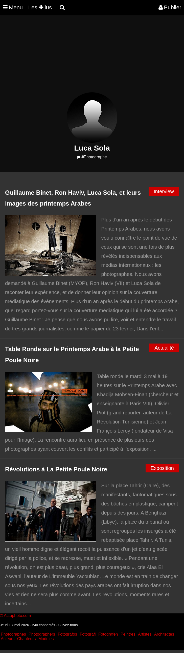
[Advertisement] (92, 57)
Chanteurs (26, 639)
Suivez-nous (68, 625)
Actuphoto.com (17, 615)
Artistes (144, 634)
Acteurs (7, 639)
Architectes (164, 634)
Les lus (40, 7)
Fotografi (88, 634)
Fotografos (67, 634)
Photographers (42, 634)
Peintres (128, 634)
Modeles (46, 639)
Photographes (13, 634)
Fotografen (108, 634)
